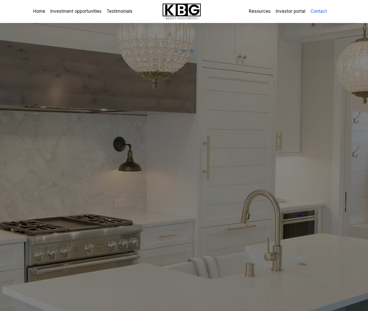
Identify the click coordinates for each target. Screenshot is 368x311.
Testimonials (119, 11)
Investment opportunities (75, 11)
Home (39, 11)
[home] (184, 12)
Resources (260, 11)
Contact (318, 11)
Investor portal (290, 11)
